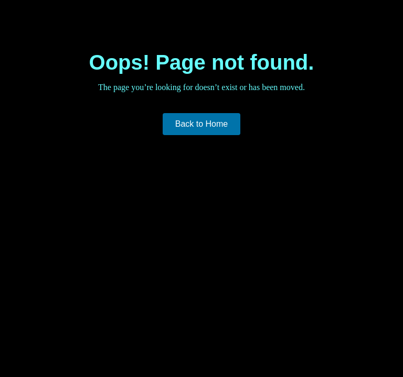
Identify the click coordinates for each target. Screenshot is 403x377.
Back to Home (201, 123)
